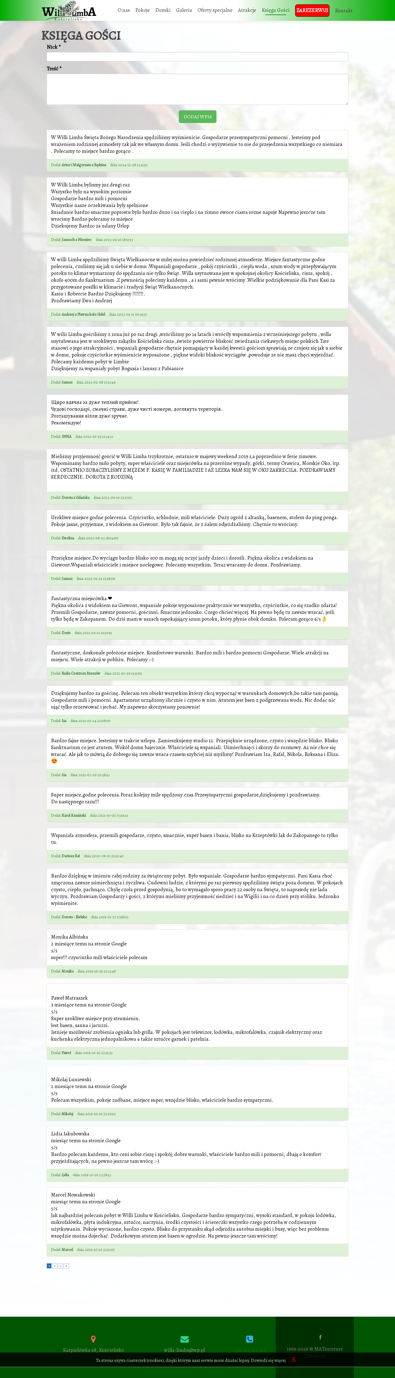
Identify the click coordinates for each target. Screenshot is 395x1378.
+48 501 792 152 (249, 1350)
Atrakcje (247, 10)
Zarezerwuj (312, 10)
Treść (54, 68)
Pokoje (142, 10)
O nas (124, 10)
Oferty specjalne (215, 10)
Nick (54, 47)
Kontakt (344, 10)
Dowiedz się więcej (268, 1360)
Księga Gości (276, 10)
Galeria (184, 10)
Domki (163, 10)
